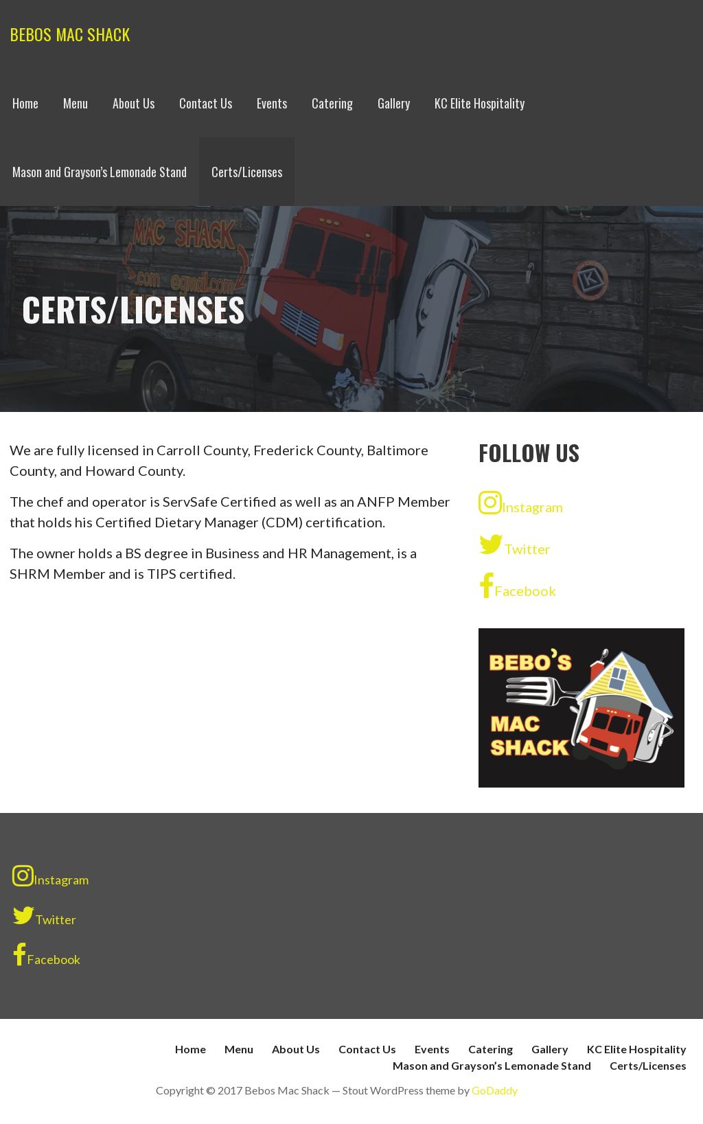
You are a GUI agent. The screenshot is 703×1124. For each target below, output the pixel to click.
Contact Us (205, 103)
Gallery (394, 103)
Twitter (515, 544)
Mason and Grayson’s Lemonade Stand (99, 172)
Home (25, 103)
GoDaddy (495, 1090)
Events (272, 103)
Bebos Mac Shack (70, 33)
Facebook (517, 586)
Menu (75, 103)
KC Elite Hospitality (480, 103)
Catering (332, 103)
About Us (133, 103)
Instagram (521, 502)
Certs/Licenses (246, 172)
